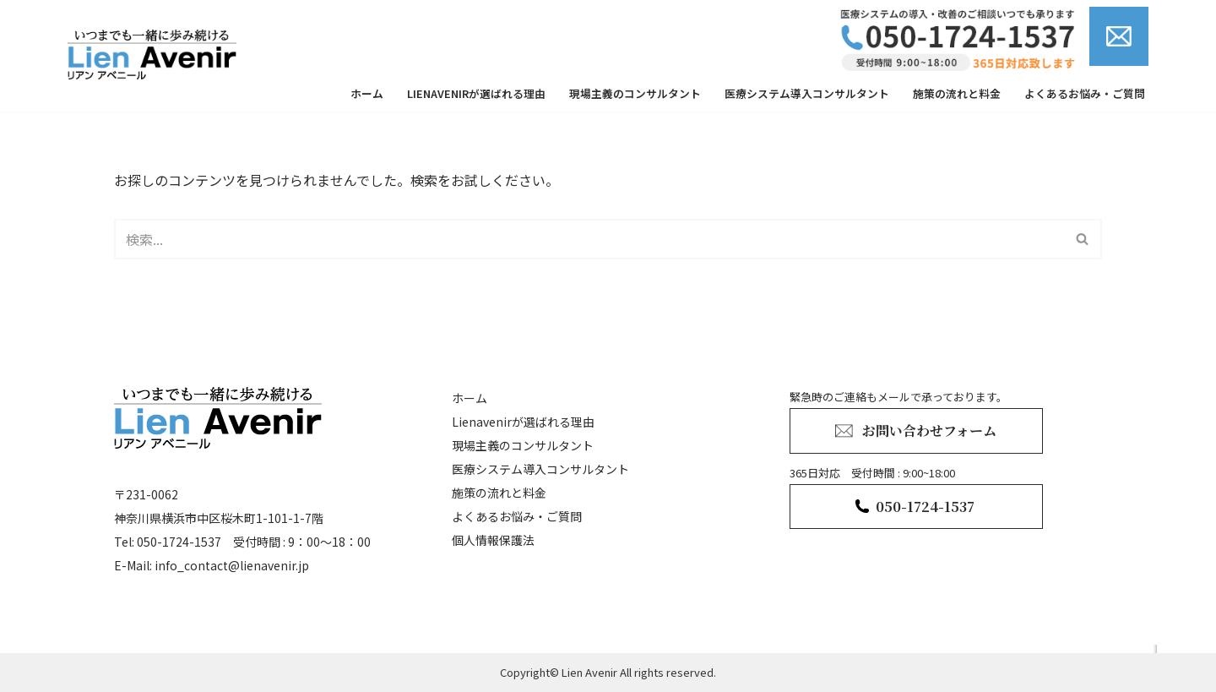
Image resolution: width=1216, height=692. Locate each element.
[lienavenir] (156, 54)
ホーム (366, 93)
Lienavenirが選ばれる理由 (476, 93)
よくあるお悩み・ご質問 (1084, 93)
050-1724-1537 (925, 506)
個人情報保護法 (493, 539)
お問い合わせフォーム (929, 430)
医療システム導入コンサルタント (807, 93)
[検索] (589, 239)
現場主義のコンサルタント (635, 93)
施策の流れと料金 (957, 93)
